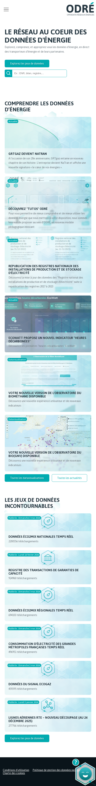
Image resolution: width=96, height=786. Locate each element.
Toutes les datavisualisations (27, 478)
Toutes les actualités (69, 478)
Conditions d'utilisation (16, 770)
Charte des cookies (14, 773)
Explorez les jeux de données (27, 63)
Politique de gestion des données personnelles (59, 770)
